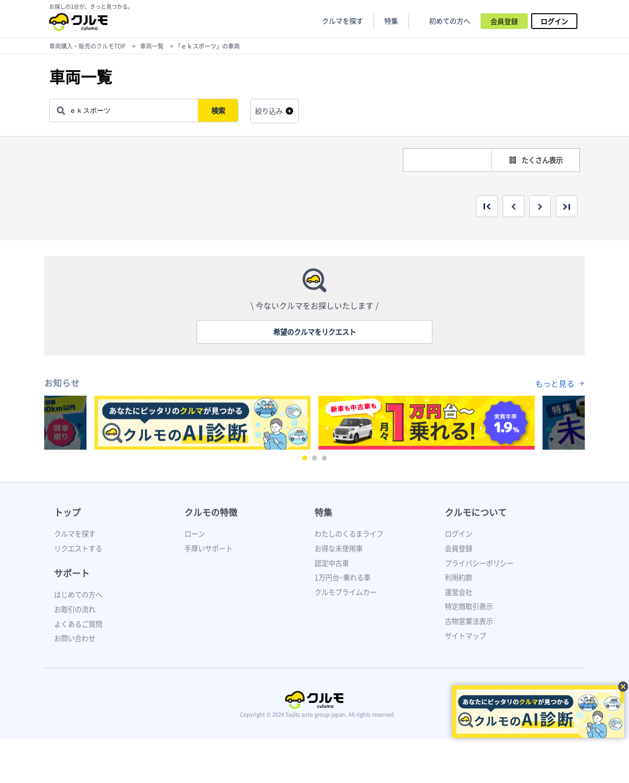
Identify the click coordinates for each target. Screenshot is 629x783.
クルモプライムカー (345, 592)
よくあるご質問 (78, 624)
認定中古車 (331, 563)
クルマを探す (342, 21)
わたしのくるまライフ (348, 533)
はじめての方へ (78, 594)
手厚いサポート (208, 548)
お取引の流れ (74, 609)
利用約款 (458, 577)
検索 (219, 110)
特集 (323, 512)
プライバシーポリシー (479, 563)
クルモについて (476, 512)
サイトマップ (465, 635)
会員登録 (504, 21)
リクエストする (78, 548)
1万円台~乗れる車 (342, 577)
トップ (67, 512)
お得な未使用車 (338, 548)
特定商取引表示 (469, 606)
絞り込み (269, 111)
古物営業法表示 (469, 621)
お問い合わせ (74, 638)
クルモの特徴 (210, 512)
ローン (194, 533)
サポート (71, 573)
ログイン (554, 21)
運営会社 (458, 592)
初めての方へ (449, 21)
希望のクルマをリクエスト (314, 331)
